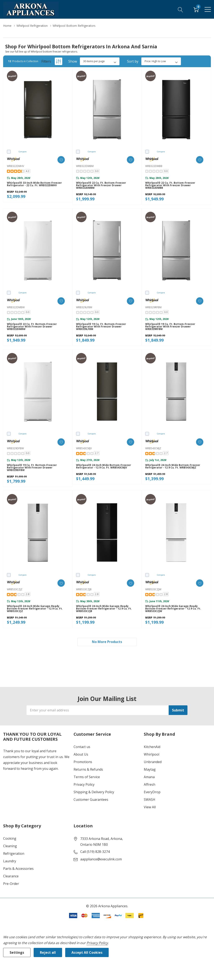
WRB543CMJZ (153, 448)
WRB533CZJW (153, 589)
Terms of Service (87, 777)
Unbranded (153, 762)
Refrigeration (13, 853)
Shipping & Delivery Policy (94, 792)
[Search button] (180, 9)
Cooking (9, 838)
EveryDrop (152, 792)
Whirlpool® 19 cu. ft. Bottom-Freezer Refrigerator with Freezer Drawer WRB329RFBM (170, 326)
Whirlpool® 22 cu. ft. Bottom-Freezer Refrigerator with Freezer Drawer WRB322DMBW (32, 326)
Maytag (150, 769)
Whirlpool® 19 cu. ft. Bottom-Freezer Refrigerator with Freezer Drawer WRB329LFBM (101, 326)
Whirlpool (151, 754)
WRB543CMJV (84, 448)
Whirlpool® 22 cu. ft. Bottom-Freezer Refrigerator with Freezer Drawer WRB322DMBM (101, 185)
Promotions (83, 762)
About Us (81, 754)
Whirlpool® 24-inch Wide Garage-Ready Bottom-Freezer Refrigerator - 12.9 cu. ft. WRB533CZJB (104, 608)
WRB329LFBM (84, 307)
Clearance (11, 876)
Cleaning (10, 846)
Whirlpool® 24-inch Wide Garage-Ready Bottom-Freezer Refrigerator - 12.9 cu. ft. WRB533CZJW (173, 608)
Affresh (149, 784)
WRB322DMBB (153, 166)
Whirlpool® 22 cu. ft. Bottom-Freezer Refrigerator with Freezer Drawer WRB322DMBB (170, 185)
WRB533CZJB (84, 589)
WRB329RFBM (153, 307)
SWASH (149, 799)
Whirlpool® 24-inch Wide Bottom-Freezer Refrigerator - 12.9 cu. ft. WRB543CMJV (103, 466)
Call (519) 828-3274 (95, 851)
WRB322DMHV (15, 166)
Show (72, 61)
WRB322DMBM (85, 166)
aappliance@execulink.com (101, 859)
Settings (17, 952)
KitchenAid (152, 746)
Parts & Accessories (18, 868)
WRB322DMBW (16, 307)
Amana (149, 777)
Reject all (48, 952)
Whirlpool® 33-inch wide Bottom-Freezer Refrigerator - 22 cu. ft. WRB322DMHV (34, 184)
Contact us (82, 746)
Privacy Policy (84, 784)
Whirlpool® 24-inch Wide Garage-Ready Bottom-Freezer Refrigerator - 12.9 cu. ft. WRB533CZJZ (35, 608)
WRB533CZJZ (14, 589)
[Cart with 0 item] (196, 9)
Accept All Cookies (86, 952)
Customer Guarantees (91, 799)
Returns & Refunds (88, 769)
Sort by (132, 61)
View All (150, 807)
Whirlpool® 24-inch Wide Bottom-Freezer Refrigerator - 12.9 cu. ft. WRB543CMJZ (172, 466)
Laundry (9, 861)
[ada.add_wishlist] (61, 159)
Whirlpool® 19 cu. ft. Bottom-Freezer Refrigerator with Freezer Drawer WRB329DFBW (32, 467)
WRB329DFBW (15, 448)
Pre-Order (11, 883)
